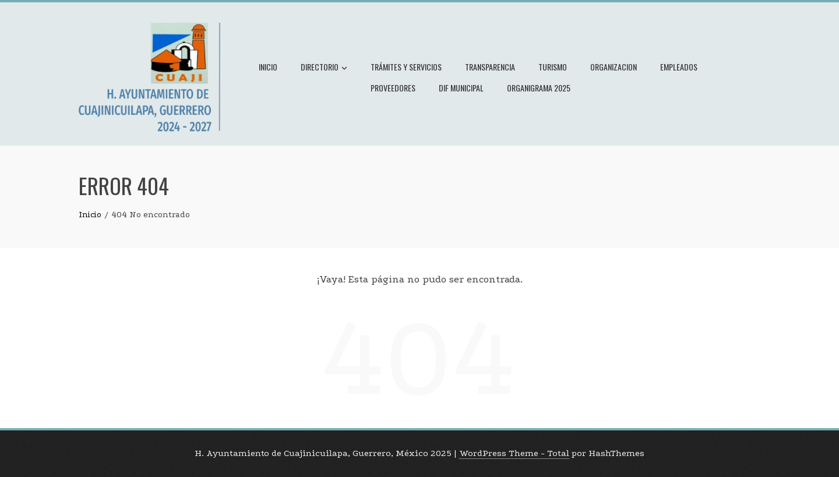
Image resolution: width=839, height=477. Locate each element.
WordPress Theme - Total (514, 453)
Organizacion (613, 67)
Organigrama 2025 (538, 88)
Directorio (324, 68)
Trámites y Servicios (406, 67)
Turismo (552, 67)
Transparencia (490, 67)
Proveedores (393, 88)
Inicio (268, 67)
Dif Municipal (461, 88)
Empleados (678, 67)
